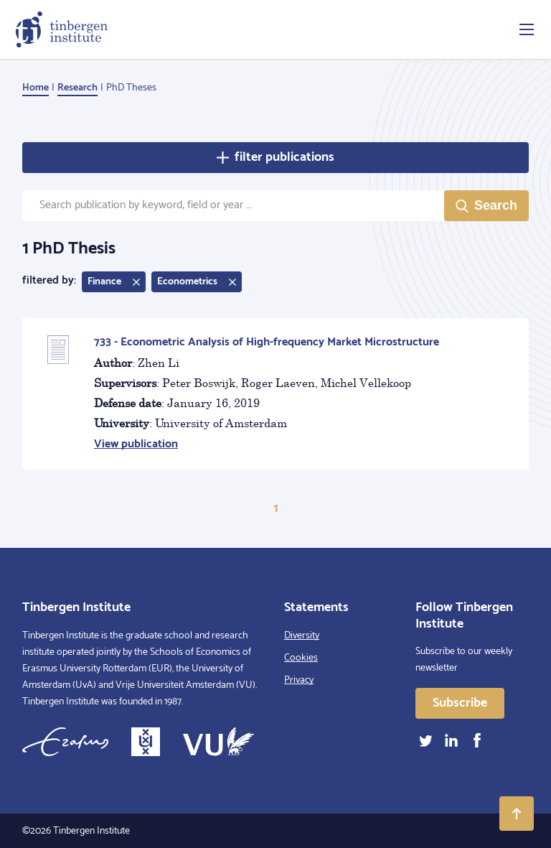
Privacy (299, 680)
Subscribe (460, 703)
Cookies (301, 658)
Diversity (301, 636)
